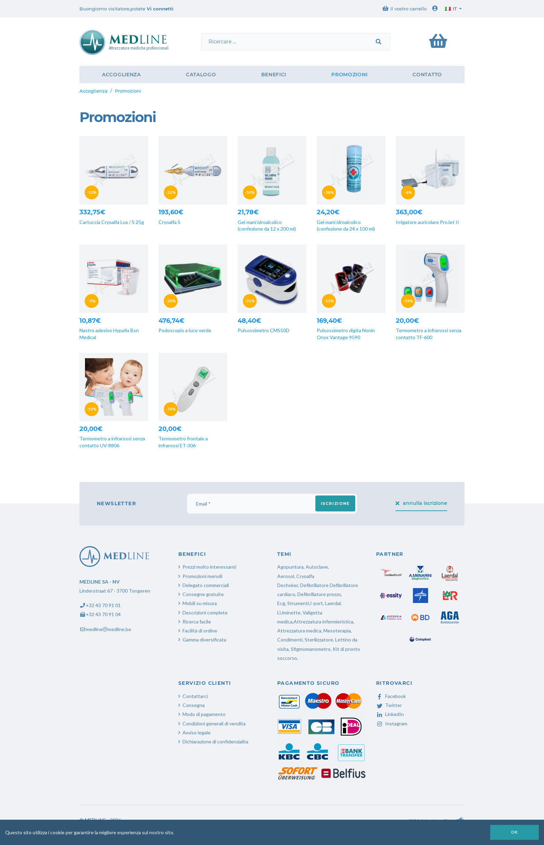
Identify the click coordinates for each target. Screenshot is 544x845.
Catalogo (201, 74)
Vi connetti (160, 8)
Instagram (391, 723)
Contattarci (195, 696)
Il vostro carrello (404, 8)
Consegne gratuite (203, 594)
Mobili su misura (199, 603)
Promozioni (349, 74)
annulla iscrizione (422, 503)
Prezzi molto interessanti (209, 567)
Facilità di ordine (199, 630)
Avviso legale (196, 732)
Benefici (274, 74)
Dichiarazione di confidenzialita (215, 741)
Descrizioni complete (205, 612)
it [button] (451, 8)
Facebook (391, 696)
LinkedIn (390, 714)
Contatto (427, 74)
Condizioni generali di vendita (214, 723)
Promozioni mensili (202, 576)
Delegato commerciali (205, 585)
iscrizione (335, 503)
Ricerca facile (196, 621)
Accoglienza (121, 74)
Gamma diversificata (204, 640)
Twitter (389, 705)
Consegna (193, 705)
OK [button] (514, 832)
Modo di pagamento (204, 714)
